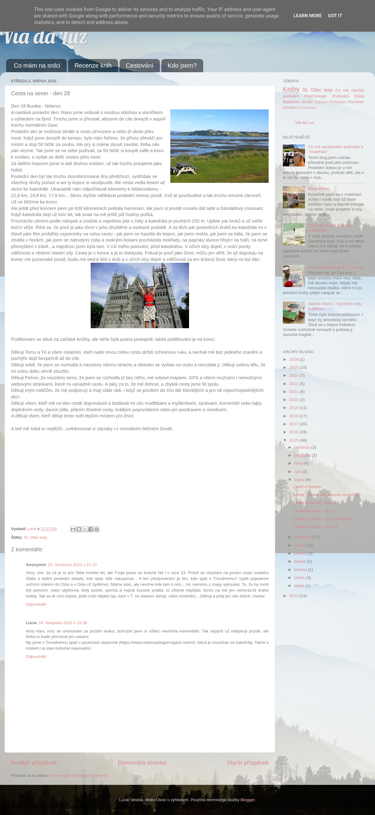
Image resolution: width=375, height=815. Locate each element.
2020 (294, 399)
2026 (294, 359)
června (301, 545)
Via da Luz (44, 35)
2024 (294, 375)
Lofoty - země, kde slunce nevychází (326, 494)
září (298, 471)
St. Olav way (35, 537)
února (300, 577)
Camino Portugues (330, 102)
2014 (294, 595)
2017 (294, 424)
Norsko (307, 102)
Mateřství (291, 102)
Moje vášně (318, 188)
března (301, 569)
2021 (294, 391)
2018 (294, 416)
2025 (294, 367)
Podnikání (356, 102)
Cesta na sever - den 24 (315, 527)
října (298, 463)
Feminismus (307, 107)
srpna (300, 479)
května (301, 553)
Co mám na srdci (37, 65)
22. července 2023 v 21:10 (72, 564)
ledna (300, 585)
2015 (294, 440)
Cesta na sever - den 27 (315, 511)
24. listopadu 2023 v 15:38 (62, 622)
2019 (294, 407)
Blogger (248, 799)
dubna (300, 561)
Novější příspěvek (34, 762)
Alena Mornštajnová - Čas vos (335, 267)
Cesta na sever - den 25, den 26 (323, 519)
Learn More (308, 15)
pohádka (290, 107)
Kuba (359, 96)
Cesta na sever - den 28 (315, 502)
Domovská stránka (142, 762)
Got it (335, 15)
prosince (302, 447)
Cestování (139, 65)
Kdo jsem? (182, 65)
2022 (294, 383)
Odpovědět (36, 604)
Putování (341, 96)
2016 (294, 432)
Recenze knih (93, 65)
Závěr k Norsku (307, 486)
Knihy (291, 89)
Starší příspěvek (248, 762)
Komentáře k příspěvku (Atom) (79, 775)
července (303, 537)
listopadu (303, 455)
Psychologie (315, 96)
